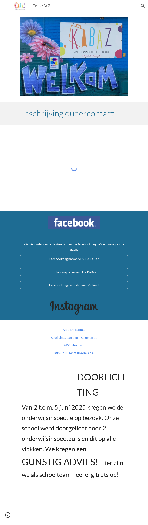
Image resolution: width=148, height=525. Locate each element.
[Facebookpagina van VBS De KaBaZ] (74, 259)
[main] (74, 113)
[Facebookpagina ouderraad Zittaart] (74, 285)
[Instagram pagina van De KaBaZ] (74, 272)
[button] (5, 6)
